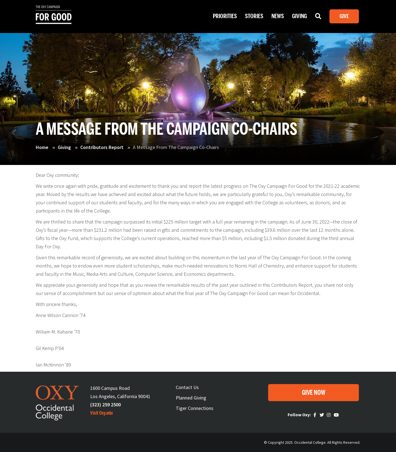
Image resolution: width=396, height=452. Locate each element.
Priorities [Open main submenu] (225, 16)
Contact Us (187, 387)
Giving (64, 147)
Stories (254, 16)
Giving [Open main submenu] (299, 16)
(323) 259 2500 (105, 404)
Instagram (329, 415)
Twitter (322, 415)
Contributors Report (101, 147)
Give (344, 16)
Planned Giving (191, 398)
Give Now (313, 392)
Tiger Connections (194, 408)
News (277, 16)
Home (42, 147)
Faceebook (316, 415)
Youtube (336, 415)
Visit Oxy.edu (101, 413)
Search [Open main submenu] (318, 17)
